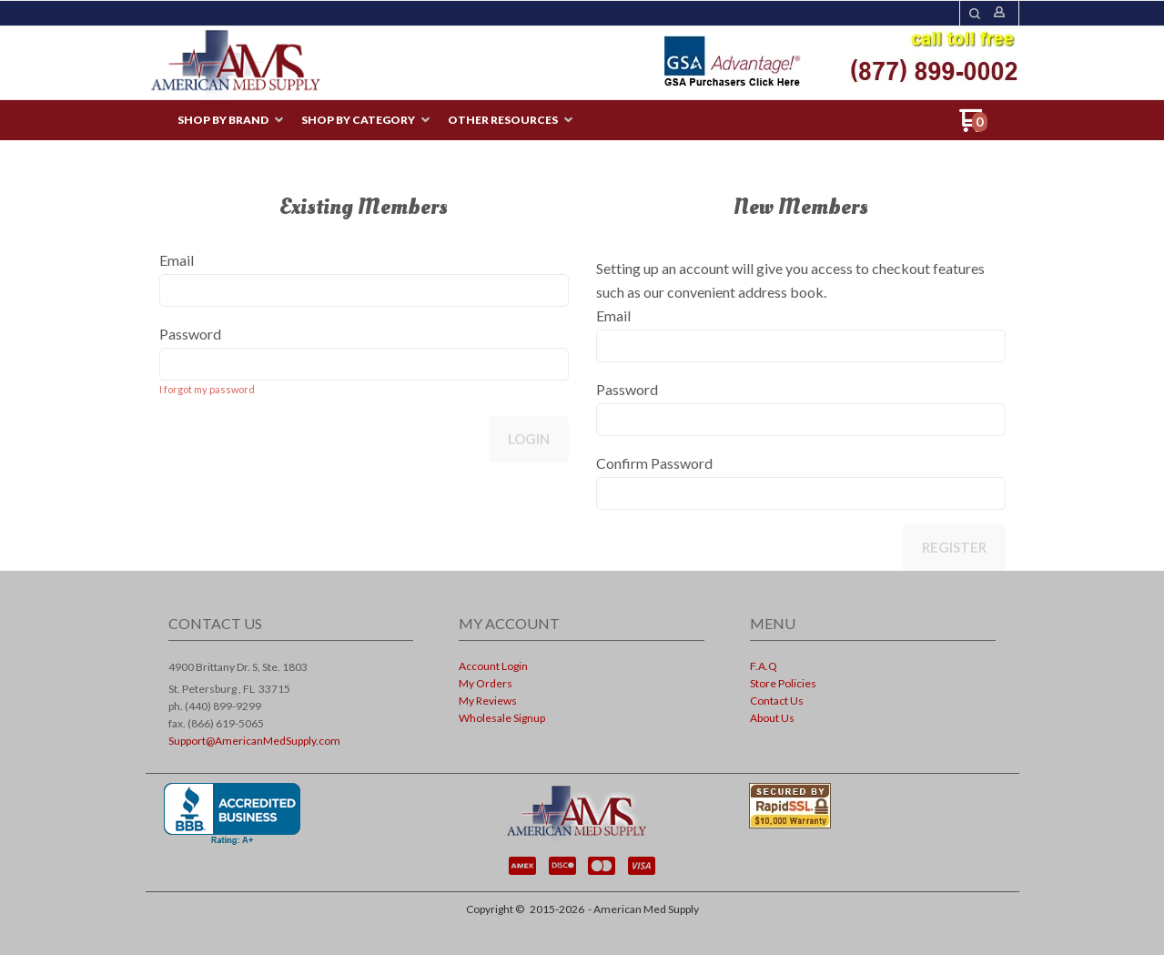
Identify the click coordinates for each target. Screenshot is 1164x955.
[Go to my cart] (973, 127)
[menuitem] (230, 120)
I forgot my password (207, 389)
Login (529, 439)
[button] (975, 14)
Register (954, 547)
